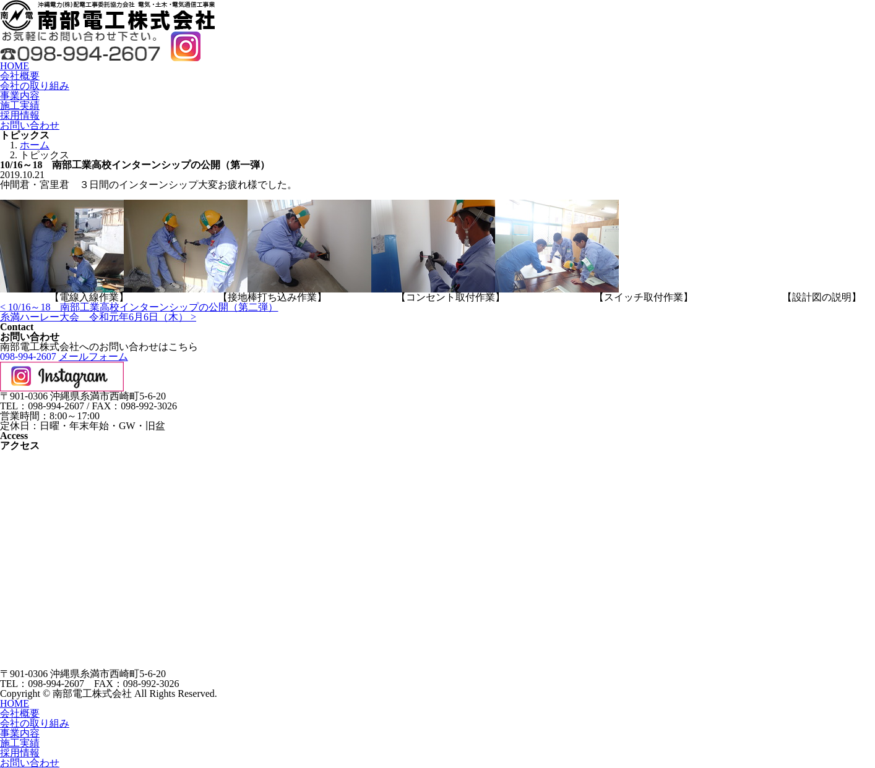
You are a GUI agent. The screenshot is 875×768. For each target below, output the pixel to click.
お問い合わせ (29, 125)
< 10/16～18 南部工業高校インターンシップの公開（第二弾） (139, 307)
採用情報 (20, 115)
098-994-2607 (28, 356)
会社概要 (20, 75)
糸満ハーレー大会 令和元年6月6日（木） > (98, 317)
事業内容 (20, 95)
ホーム (35, 145)
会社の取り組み (34, 85)
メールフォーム (93, 356)
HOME (14, 66)
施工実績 (20, 105)
